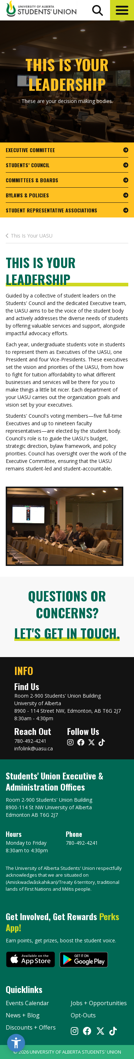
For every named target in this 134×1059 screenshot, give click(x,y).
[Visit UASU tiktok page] (102, 742)
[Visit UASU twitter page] (91, 742)
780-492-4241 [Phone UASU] (82, 842)
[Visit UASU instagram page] (70, 742)
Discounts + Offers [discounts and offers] (31, 1027)
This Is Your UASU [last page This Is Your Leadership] (29, 235)
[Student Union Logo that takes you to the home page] (41, 9)
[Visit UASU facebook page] (80, 742)
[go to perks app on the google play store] (84, 960)
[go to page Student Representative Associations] (67, 210)
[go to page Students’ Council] (67, 165)
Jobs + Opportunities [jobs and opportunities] (99, 1003)
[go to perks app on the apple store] (30, 960)
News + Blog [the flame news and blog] (23, 1015)
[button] (122, 10)
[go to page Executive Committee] (67, 150)
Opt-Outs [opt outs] (83, 1015)
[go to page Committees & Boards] (67, 180)
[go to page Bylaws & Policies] (67, 195)
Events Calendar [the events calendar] (27, 1003)
